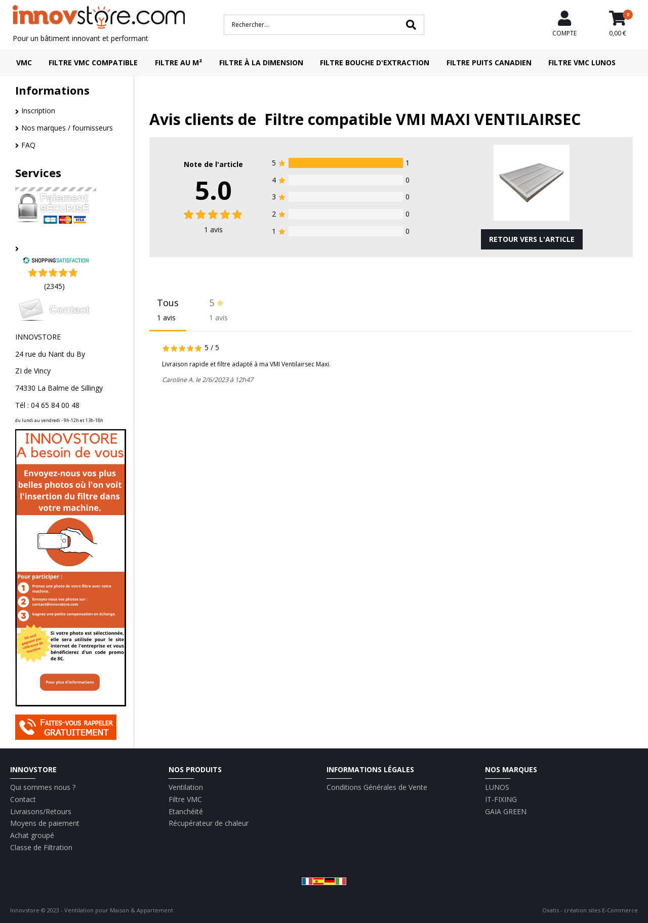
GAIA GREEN (505, 811)
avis (213, 229)
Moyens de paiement (44, 823)
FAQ (28, 145)
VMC (24, 62)
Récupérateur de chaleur (209, 823)
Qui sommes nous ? (42, 787)
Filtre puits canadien (489, 62)
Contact (23, 799)
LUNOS (497, 787)
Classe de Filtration (41, 847)
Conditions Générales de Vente (377, 787)
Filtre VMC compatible (93, 62)
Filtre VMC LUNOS (582, 62)
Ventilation (186, 787)
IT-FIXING (501, 799)
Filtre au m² (178, 62)
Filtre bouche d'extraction (374, 62)
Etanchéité (186, 811)
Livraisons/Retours (40, 811)
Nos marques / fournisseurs (67, 128)
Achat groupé (32, 835)
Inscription (38, 110)
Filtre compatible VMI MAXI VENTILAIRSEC (422, 119)
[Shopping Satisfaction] (55, 261)
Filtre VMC (185, 799)
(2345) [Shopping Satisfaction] (54, 286)
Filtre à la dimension (261, 62)
